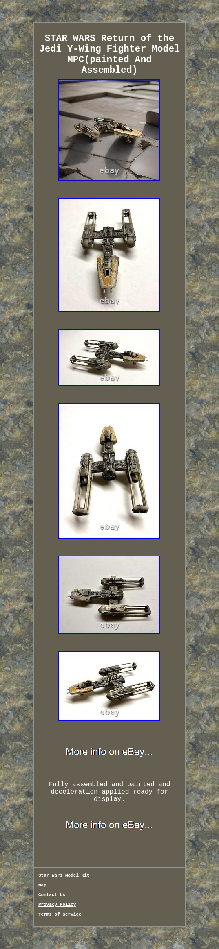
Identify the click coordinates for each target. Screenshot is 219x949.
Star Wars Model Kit (63, 875)
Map (42, 885)
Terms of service (60, 914)
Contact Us (51, 894)
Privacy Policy (57, 904)
